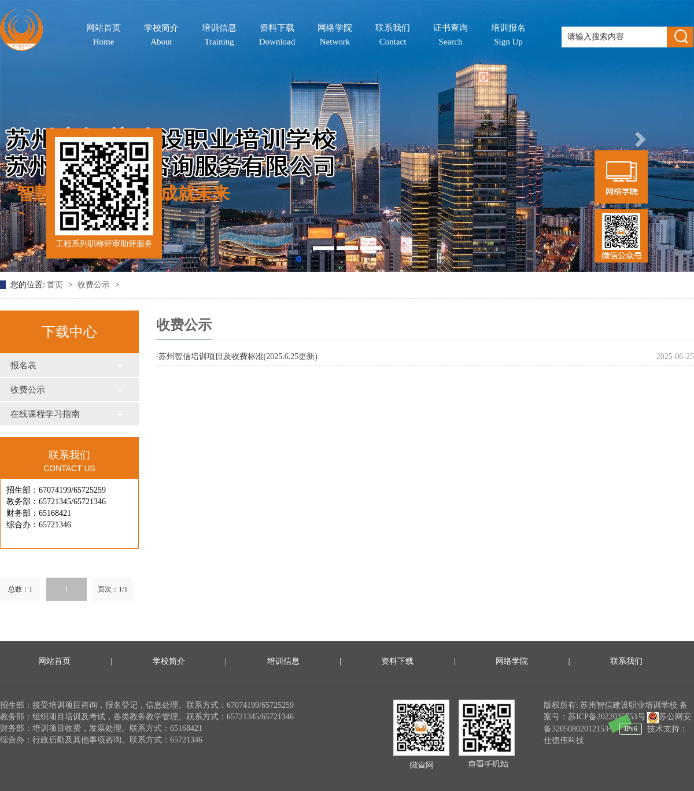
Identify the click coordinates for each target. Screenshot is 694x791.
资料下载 (277, 36)
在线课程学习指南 (45, 414)
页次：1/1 (112, 589)
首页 (56, 284)
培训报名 (508, 36)
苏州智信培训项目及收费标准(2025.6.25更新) (238, 356)
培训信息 (219, 36)
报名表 (23, 365)
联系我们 (392, 36)
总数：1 (20, 589)
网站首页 (103, 36)
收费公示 (94, 284)
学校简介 (161, 36)
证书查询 (450, 36)
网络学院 (335, 36)
